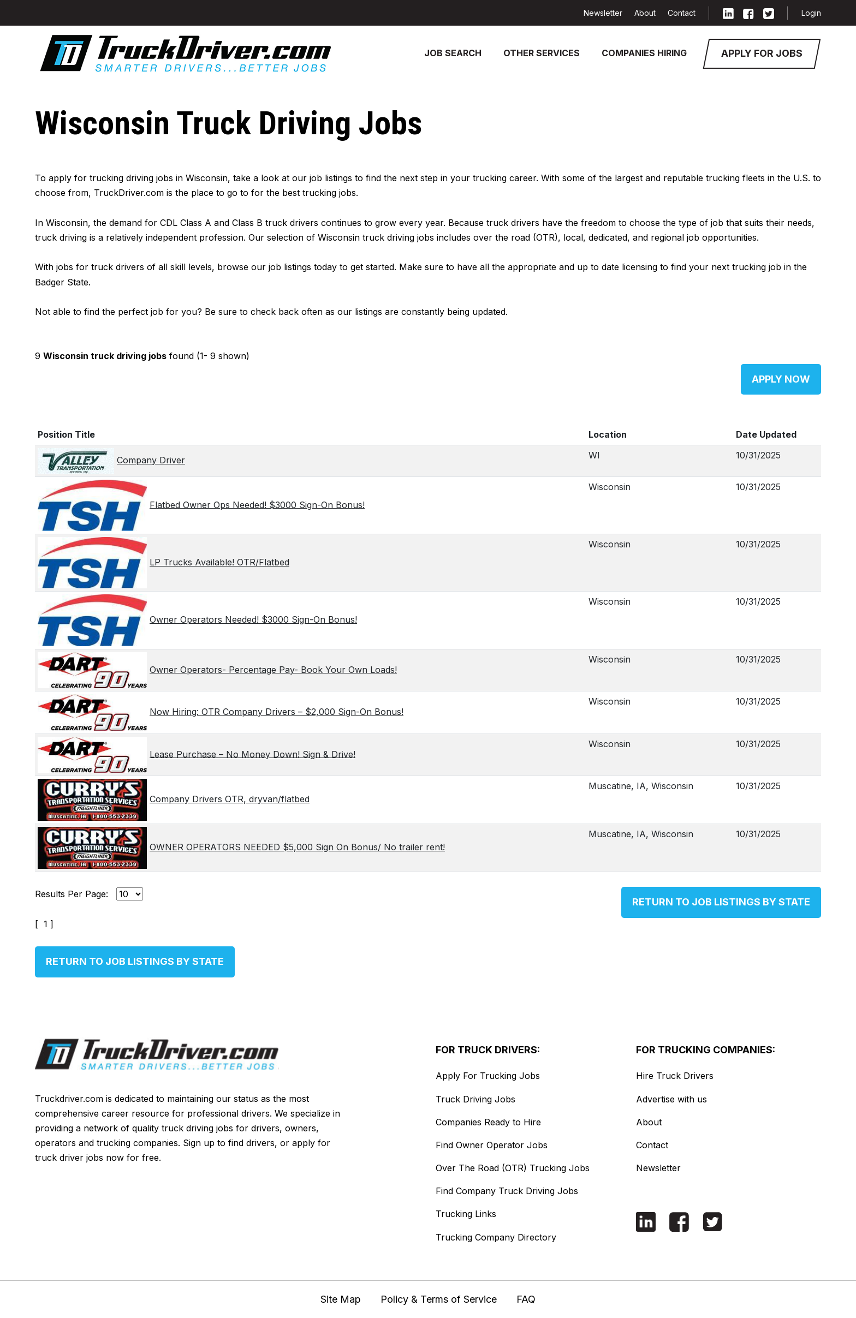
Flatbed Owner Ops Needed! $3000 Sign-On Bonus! (257, 504)
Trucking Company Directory (496, 1237)
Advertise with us (671, 1099)
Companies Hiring (644, 52)
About (645, 12)
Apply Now (781, 379)
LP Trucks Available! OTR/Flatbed (219, 562)
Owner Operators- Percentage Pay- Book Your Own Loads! (273, 669)
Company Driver (151, 460)
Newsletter (603, 12)
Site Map (340, 1299)
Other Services (541, 52)
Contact (682, 12)
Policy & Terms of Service (439, 1299)
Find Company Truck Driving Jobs (507, 1190)
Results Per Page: (71, 893)
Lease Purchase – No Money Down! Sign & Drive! (252, 753)
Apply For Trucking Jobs (488, 1075)
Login (811, 12)
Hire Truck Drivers (675, 1075)
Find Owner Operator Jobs (492, 1145)
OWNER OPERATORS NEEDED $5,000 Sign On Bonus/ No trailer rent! (297, 847)
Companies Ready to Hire (488, 1122)
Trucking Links (466, 1213)
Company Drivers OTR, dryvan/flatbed (230, 799)
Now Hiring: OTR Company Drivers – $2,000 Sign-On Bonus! (276, 711)
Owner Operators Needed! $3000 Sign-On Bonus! (253, 619)
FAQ (526, 1299)
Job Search (453, 52)
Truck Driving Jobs (475, 1099)
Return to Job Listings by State (721, 902)
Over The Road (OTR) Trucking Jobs (513, 1167)
